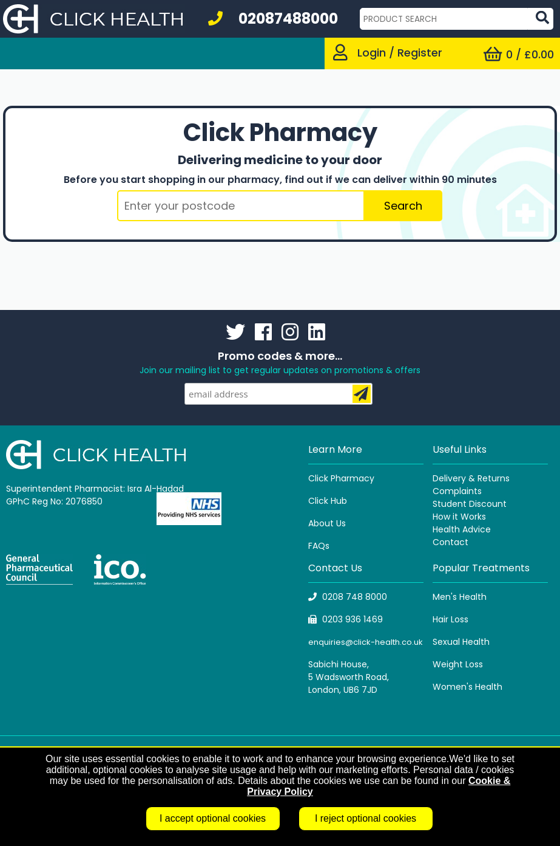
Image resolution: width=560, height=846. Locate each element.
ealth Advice (464, 529)
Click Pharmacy (341, 478)
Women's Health (467, 687)
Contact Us (335, 568)
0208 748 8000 (347, 597)
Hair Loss (450, 619)
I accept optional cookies (213, 818)
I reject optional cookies (365, 818)
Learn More (335, 449)
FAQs (318, 546)
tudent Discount (472, 504)
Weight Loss (458, 664)
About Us (327, 523)
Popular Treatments (481, 568)
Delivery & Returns (471, 478)
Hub (339, 501)
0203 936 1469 (345, 619)
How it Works (459, 517)
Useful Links (460, 449)
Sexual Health (461, 642)
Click (319, 501)
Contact (450, 542)
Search (403, 205)
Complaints (457, 491)
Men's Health (460, 597)
